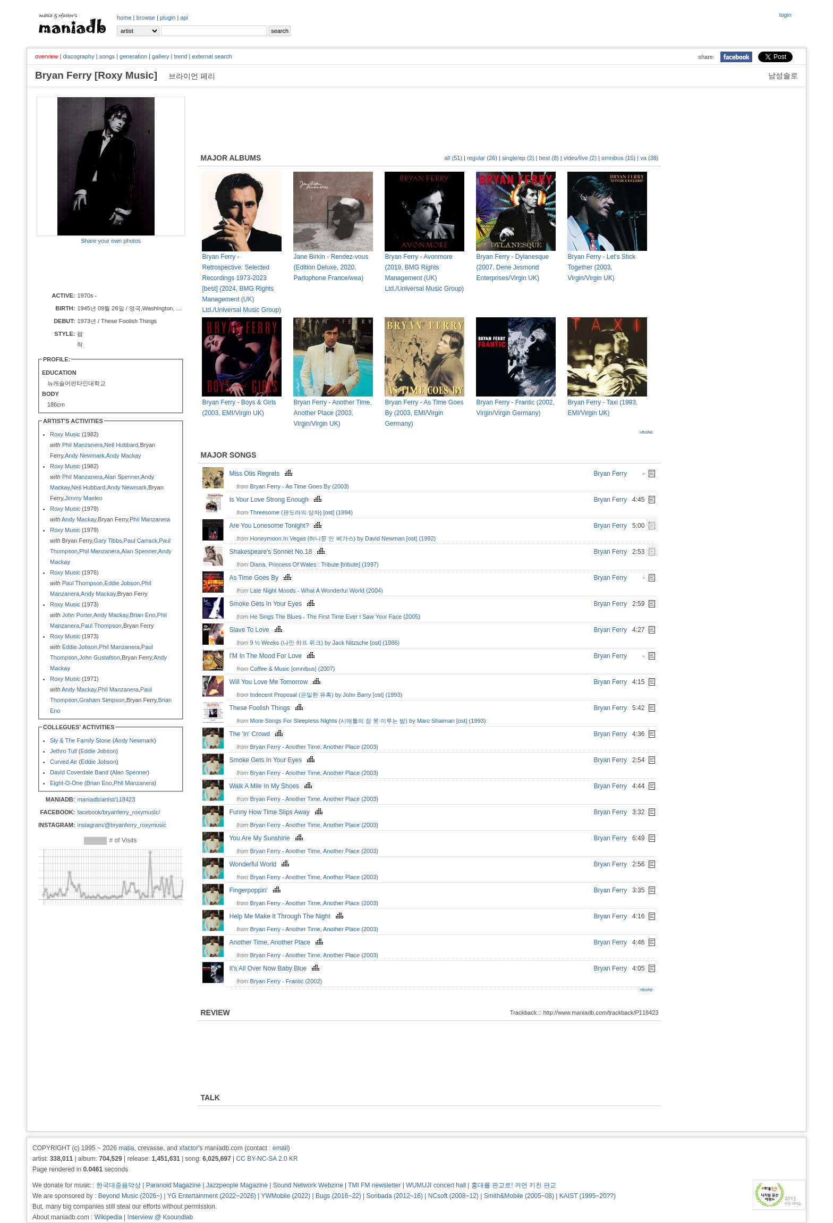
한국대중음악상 (118, 1185)
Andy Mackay (123, 455)
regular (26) (482, 158)
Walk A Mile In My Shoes (271, 786)
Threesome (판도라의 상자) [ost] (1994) (301, 512)
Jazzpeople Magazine (237, 1185)
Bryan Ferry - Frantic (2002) (286, 981)
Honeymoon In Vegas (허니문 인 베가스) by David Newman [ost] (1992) (343, 538)
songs (107, 56)
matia (126, 1148)
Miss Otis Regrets (262, 473)
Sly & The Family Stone (80, 740)
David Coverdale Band (79, 772)
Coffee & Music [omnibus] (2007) (292, 668)
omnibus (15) (618, 158)
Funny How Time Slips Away (277, 812)
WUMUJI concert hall (436, 1185)
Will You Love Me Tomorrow (276, 682)
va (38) (649, 158)
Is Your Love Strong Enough (276, 499)
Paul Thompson (82, 583)
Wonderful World (260, 864)
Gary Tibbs (108, 540)
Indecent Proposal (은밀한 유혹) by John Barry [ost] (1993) (326, 694)
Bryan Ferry (610, 473)
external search (212, 56)
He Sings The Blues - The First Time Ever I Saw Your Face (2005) (335, 616)
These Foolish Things (267, 708)
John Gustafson (99, 657)
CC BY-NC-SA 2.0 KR (267, 1158)
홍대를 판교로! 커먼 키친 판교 (514, 1185)
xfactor (188, 1148)
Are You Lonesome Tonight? (276, 525)
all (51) (453, 158)
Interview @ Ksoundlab (160, 1217)
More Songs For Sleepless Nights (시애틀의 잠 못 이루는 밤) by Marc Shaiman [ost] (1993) (368, 721)
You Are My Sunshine (267, 838)
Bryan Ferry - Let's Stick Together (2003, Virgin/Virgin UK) (601, 267)
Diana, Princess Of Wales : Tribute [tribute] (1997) (314, 564)
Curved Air (63, 761)
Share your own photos (111, 241)
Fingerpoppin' (256, 890)
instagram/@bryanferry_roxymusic (121, 825)
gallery (160, 56)
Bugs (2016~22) (338, 1196)
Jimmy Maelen (84, 498)
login (785, 15)
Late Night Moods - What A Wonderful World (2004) (316, 590)
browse (146, 17)
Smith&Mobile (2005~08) (519, 1196)
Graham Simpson (102, 700)
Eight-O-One (66, 783)
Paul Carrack (141, 540)
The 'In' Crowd (257, 734)
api (184, 17)
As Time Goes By (261, 577)
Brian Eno (142, 615)
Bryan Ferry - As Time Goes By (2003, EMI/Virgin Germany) (424, 413)
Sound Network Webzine (308, 1185)
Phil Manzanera (82, 445)
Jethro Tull (63, 751)
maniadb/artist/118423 (106, 799)
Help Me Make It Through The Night (287, 916)
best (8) (548, 158)
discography (78, 56)
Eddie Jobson (122, 583)
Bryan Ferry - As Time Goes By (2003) (299, 486)
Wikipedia (108, 1217)
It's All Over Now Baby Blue (275, 968)
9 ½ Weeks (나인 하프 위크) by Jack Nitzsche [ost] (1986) (325, 642)
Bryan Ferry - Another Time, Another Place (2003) (314, 747)
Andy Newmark (85, 455)
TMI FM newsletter (374, 1185)
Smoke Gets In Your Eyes (273, 604)
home (124, 17)
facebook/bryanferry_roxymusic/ (118, 812)
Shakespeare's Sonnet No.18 (278, 551)
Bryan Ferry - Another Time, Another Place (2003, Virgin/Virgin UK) (332, 413)
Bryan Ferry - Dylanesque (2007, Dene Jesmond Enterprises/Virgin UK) (512, 267)
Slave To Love (256, 630)
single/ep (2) (518, 158)
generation (133, 56)
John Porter (77, 615)
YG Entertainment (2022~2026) (211, 1196)
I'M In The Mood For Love (273, 656)
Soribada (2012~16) (395, 1196)
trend (180, 56)
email (280, 1148)
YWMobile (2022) (286, 1196)
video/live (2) (580, 158)
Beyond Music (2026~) (130, 1196)
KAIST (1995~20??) (587, 1196)
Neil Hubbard (121, 445)
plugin (167, 17)
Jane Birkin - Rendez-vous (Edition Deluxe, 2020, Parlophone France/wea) (330, 267)
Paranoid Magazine (173, 1185)
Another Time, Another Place (277, 942)
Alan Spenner (121, 477)
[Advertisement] (99, 267)
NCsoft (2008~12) (453, 1196)
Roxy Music (65, 434)
